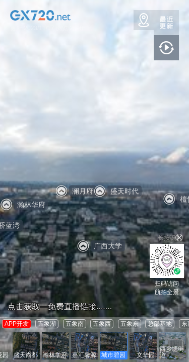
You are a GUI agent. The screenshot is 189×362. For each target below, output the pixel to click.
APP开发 (17, 323)
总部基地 (160, 323)
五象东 (129, 323)
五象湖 (47, 323)
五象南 (75, 323)
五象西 (102, 323)
